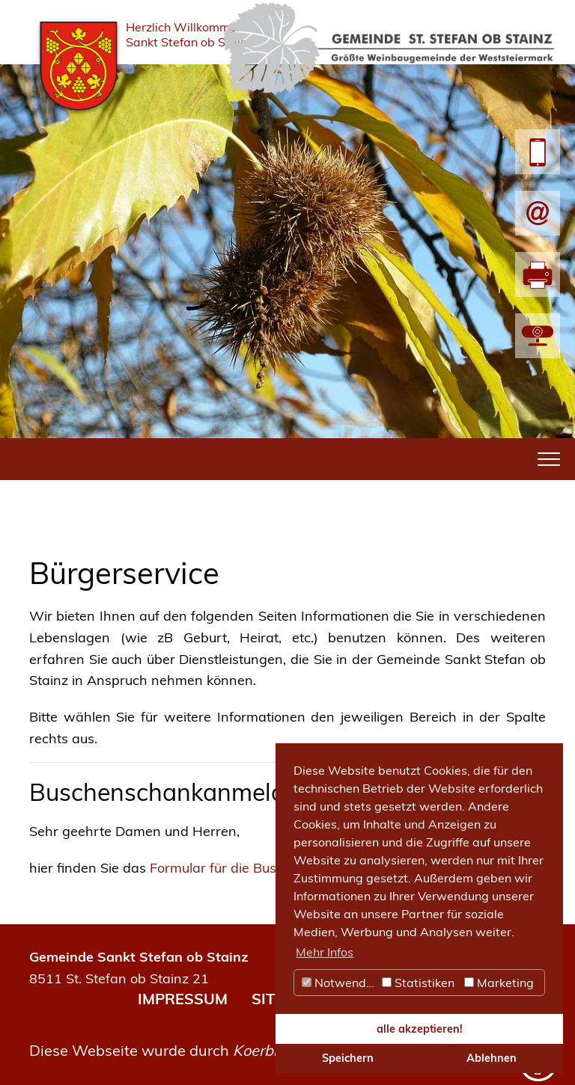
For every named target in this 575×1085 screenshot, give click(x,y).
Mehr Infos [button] (324, 951)
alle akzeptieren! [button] (420, 1029)
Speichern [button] (348, 1058)
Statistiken (418, 982)
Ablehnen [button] (491, 1058)
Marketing (499, 982)
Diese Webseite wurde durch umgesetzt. (200, 1050)
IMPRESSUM (183, 998)
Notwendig (339, 982)
